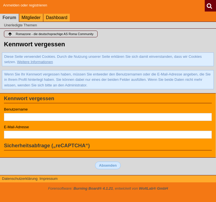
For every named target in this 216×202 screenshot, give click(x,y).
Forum (9, 17)
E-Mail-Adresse (16, 127)
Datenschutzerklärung (19, 178)
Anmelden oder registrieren (25, 5)
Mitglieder (31, 17)
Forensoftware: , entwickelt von (108, 188)
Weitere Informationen (35, 62)
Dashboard (56, 17)
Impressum (48, 178)
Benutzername (16, 109)
